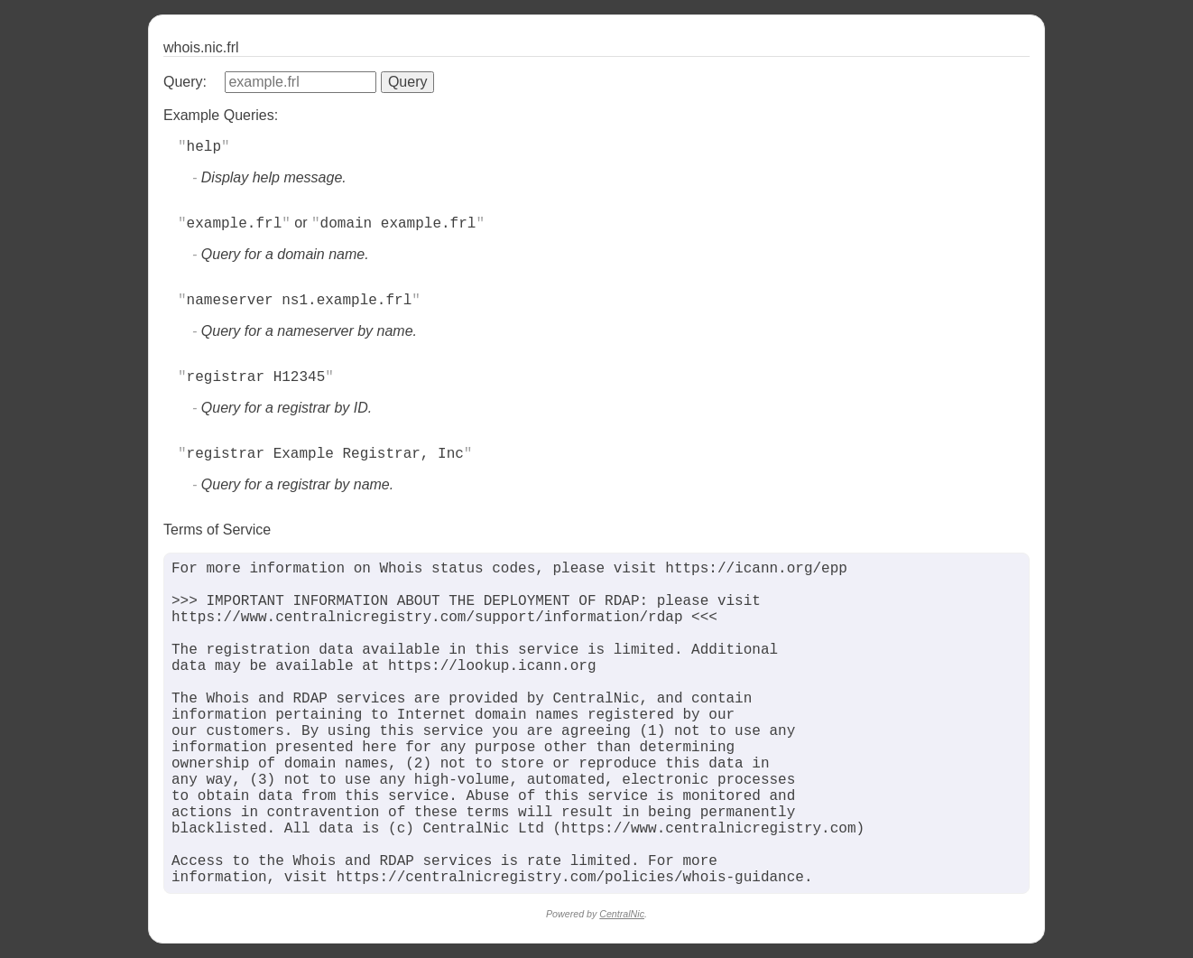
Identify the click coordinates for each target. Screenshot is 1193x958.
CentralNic (621, 913)
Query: (185, 81)
